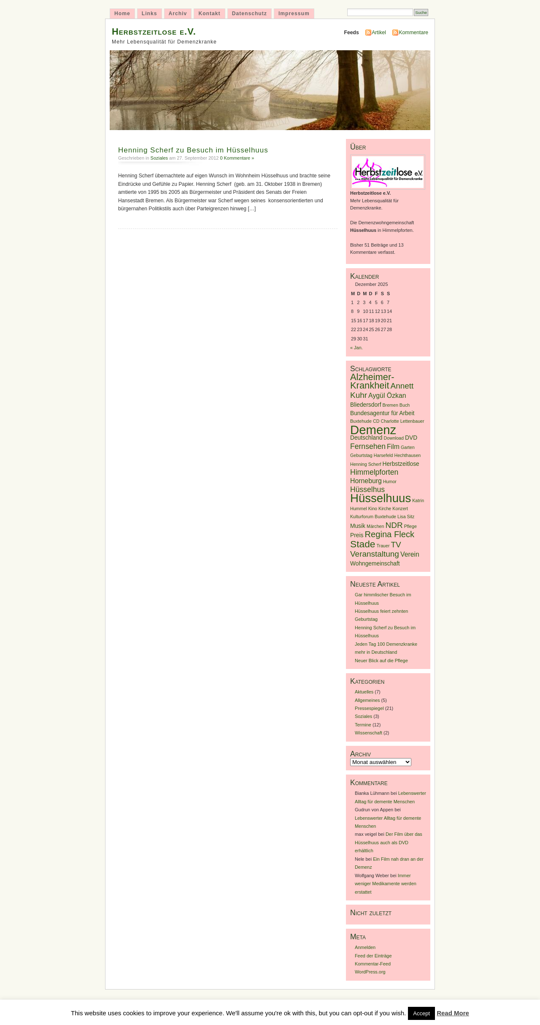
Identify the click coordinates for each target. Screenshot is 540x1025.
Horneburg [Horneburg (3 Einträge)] (366, 480)
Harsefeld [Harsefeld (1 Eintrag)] (383, 455)
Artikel (379, 32)
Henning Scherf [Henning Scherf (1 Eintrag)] (365, 464)
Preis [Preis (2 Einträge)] (356, 535)
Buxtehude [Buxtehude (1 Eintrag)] (361, 421)
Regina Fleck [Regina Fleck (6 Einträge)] (389, 534)
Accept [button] (421, 1013)
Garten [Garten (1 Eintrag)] (408, 447)
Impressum (294, 13)
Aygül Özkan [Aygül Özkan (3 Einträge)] (387, 395)
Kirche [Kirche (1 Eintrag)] (384, 508)
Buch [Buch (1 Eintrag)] (405, 405)
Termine (363, 724)
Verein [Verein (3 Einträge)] (409, 554)
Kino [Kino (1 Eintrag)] (372, 508)
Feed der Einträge (373, 955)
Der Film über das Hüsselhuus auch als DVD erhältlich (388, 842)
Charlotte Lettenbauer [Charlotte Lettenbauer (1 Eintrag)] (402, 421)
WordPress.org (370, 971)
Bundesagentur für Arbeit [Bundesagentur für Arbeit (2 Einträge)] (382, 413)
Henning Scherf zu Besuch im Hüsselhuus (193, 150)
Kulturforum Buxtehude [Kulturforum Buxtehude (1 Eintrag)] (373, 516)
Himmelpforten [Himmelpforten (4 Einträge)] (374, 472)
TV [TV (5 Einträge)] (396, 544)
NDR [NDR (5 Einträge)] (394, 525)
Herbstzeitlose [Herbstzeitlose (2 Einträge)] (401, 464)
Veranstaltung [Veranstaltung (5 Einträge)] (374, 553)
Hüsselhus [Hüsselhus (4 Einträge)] (367, 489)
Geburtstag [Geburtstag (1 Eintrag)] (361, 455)
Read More (453, 1013)
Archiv (178, 13)
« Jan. (356, 347)
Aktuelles (364, 691)
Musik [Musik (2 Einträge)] (357, 526)
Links (149, 13)
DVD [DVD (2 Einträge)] (411, 438)
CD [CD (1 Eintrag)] (376, 421)
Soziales (159, 157)
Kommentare (413, 32)
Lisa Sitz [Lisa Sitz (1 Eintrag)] (405, 516)
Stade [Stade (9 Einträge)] (362, 543)
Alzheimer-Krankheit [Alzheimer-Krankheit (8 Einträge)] (372, 381)
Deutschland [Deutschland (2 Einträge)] (366, 438)
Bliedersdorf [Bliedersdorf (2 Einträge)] (365, 405)
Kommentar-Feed (373, 963)
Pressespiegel (369, 708)
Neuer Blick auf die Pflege (381, 660)
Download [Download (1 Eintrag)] (394, 437)
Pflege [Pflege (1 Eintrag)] (410, 526)
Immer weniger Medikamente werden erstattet (385, 883)
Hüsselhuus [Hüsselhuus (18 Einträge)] (380, 498)
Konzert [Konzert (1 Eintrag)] (400, 508)
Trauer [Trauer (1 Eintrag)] (383, 545)
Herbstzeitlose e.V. (154, 31)
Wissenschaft (368, 732)
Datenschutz (249, 13)
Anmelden (365, 947)
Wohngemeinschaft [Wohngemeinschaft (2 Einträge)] (375, 563)
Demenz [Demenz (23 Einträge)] (373, 430)
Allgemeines (367, 700)
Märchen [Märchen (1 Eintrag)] (375, 526)
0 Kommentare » (237, 157)
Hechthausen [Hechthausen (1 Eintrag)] (407, 455)
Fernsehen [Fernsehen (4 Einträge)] (368, 446)
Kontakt (209, 13)
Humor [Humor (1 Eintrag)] (390, 481)
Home (122, 13)
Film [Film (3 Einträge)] (393, 446)
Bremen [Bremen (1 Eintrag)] (390, 405)
